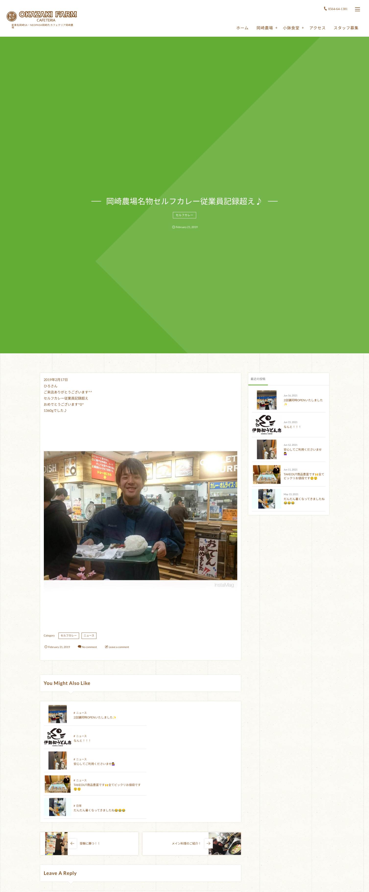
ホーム (242, 27)
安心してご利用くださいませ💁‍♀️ (94, 744)
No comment (89, 647)
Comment (50, 849)
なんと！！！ (179, 721)
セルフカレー (184, 216)
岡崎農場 (264, 27)
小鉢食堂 (290, 27)
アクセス (317, 27)
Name (47, 881)
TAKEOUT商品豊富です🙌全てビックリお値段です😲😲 (304, 476)
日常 (79, 763)
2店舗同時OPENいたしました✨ (95, 721)
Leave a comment (119, 647)
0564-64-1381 (337, 8)
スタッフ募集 (345, 27)
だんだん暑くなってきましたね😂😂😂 (100, 767)
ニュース (89, 635)
